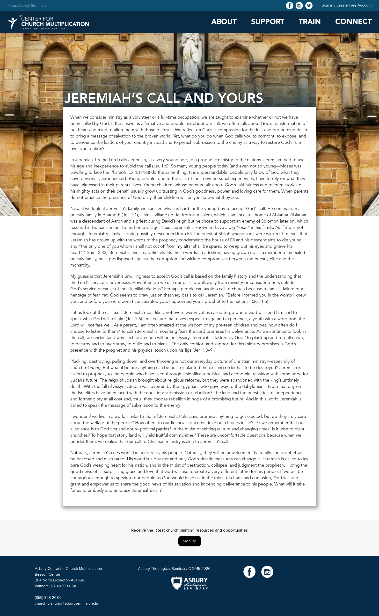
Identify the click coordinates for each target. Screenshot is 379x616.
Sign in (327, 5)
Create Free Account (354, 5)
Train (310, 22)
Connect (353, 22)
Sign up (189, 541)
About (224, 22)
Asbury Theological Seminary (162, 568)
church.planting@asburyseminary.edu (66, 603)
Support (267, 22)
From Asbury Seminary (27, 5)
